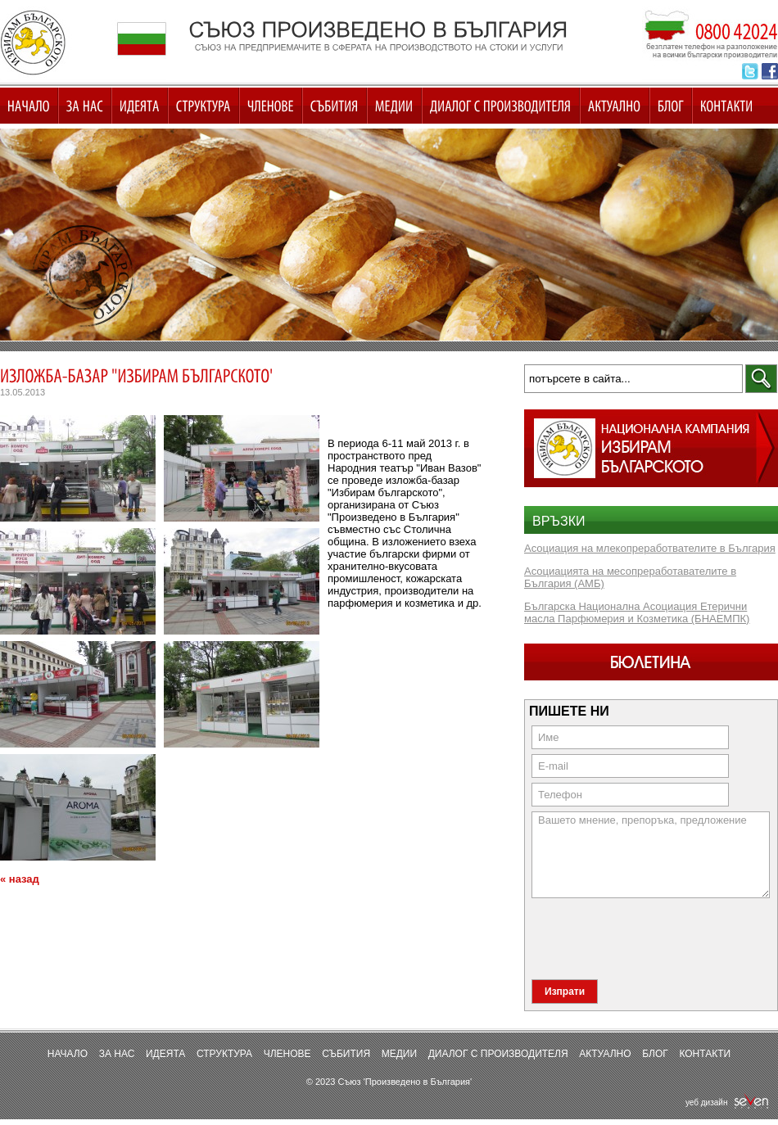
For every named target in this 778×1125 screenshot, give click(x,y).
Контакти (705, 1053)
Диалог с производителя (498, 1053)
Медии (399, 1053)
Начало (67, 1053)
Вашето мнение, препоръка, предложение (650, 854)
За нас (117, 1053)
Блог (655, 1053)
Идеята (165, 1053)
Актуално (605, 1053)
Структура (224, 1053)
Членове (287, 1053)
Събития (346, 1053)
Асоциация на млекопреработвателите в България (650, 548)
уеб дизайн (727, 1102)
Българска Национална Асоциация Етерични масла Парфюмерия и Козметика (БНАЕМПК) (636, 612)
